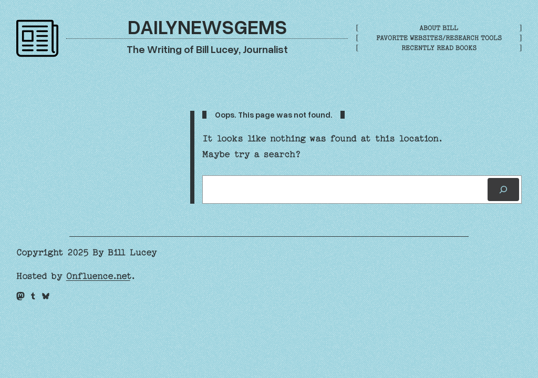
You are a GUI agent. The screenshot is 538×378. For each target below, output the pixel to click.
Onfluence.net (98, 275)
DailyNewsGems (207, 26)
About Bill (438, 28)
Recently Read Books (439, 48)
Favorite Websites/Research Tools (439, 38)
